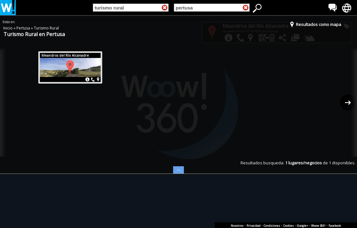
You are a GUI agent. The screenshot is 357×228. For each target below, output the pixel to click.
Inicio (8, 28)
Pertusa (23, 28)
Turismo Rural (46, 28)
